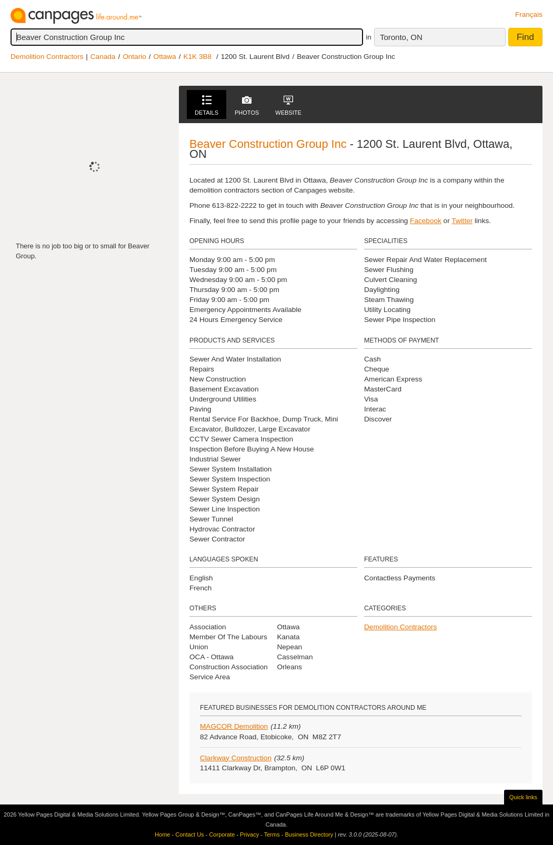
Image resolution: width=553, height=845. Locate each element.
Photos (247, 105)
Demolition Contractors (47, 57)
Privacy (249, 834)
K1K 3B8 (197, 57)
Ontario (134, 57)
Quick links (523, 797)
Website (288, 105)
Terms (272, 834)
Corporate (222, 834)
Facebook (425, 221)
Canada (103, 57)
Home (162, 834)
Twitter (461, 221)
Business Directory (309, 834)
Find (525, 37)
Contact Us (189, 834)
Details (206, 105)
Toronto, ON (401, 37)
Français (528, 14)
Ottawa (165, 57)
